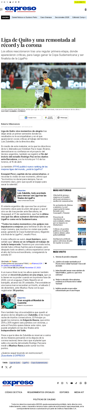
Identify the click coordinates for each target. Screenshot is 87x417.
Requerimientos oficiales (40, 392)
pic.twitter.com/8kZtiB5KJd (11, 265)
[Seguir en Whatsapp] (62, 117)
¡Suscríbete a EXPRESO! (13, 355)
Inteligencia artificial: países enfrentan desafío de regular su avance (62, 241)
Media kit (79, 392)
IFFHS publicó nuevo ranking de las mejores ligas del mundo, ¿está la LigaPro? (24, 168)
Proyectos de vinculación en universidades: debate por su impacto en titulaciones (61, 221)
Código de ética (13, 392)
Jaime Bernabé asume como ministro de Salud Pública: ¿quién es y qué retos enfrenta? (70, 272)
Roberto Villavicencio (10, 124)
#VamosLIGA (37, 263)
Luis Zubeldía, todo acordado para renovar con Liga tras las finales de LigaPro (31, 195)
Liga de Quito (15, 363)
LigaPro (26, 363)
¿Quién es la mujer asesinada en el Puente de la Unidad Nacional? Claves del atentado (71, 263)
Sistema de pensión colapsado (66, 257)
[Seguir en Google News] (30, 117)
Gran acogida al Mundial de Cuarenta (30, 301)
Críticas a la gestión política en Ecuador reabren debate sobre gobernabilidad (61, 232)
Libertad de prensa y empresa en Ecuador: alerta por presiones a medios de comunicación (63, 198)
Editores (64, 392)
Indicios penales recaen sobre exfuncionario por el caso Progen (68, 289)
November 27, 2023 (33, 267)
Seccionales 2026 (62, 17)
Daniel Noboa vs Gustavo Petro (24, 17)
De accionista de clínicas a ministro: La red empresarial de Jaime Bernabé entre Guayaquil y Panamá (63, 209)
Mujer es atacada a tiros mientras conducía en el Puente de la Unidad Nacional (68, 281)
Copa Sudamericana (39, 363)
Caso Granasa (46, 17)
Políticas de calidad (44, 399)
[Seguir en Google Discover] (49, 117)
